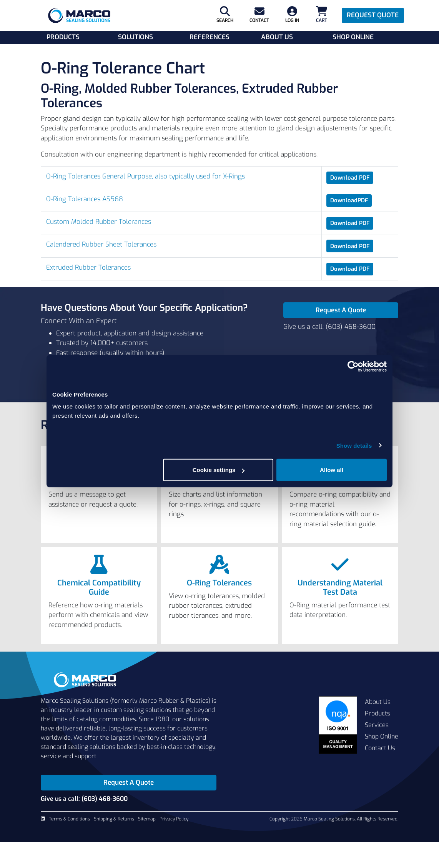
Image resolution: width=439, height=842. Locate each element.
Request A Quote (341, 310)
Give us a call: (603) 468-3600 (329, 326)
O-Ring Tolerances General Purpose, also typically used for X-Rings (145, 176)
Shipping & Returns (114, 819)
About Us (277, 37)
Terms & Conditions (69, 819)
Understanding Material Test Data (340, 588)
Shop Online (353, 37)
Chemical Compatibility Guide (99, 588)
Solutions (135, 37)
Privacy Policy (174, 819)
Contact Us (380, 748)
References (209, 37)
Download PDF (350, 178)
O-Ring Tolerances (219, 583)
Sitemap (147, 819)
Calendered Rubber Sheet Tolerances (101, 244)
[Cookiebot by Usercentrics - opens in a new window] (353, 366)
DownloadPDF (349, 200)
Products (63, 37)
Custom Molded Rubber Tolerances (98, 221)
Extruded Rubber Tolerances (88, 267)
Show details (354, 445)
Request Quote (373, 15)
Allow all (331, 470)
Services (377, 725)
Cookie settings (219, 470)
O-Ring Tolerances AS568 (84, 199)
